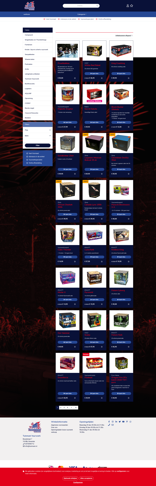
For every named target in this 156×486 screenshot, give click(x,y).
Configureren (78, 482)
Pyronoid (89, 292)
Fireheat (88, 377)
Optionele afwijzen (70, 478)
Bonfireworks (30, 84)
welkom (27, 14)
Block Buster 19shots (117, 108)
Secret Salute (91, 109)
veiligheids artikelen (32, 74)
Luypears (28, 89)
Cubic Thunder (64, 249)
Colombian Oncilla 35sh (119, 158)
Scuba (87, 335)
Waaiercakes (29, 59)
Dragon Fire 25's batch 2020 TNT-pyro (119, 380)
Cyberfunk (89, 249)
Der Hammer (64, 333)
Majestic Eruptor (65, 109)
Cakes (27, 30)
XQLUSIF (28, 93)
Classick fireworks (31, 113)
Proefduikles (63, 63)
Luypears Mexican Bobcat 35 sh (93, 158)
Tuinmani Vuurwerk (32, 79)
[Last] (76, 408)
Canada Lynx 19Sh (93, 204)
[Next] (71, 408)
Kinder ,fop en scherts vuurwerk (36, 49)
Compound (29, 35)
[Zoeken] (79, 6)
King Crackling (118, 63)
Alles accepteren (86, 478)
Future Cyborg (118, 290)
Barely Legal (29, 108)
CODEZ (27, 103)
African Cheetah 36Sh (65, 205)
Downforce (63, 377)
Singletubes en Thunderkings (35, 40)
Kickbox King (117, 249)
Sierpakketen (29, 54)
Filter (37, 145)
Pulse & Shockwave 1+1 (120, 205)
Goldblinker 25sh (66, 155)
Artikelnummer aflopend (123, 35)
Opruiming (29, 98)
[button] (38, 130)
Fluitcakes (28, 64)
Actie (27, 69)
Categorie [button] (81, 14)
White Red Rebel (92, 65)
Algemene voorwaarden (59, 425)
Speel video (94, 73)
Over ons (54, 427)
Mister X (62, 292)
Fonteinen (28, 45)
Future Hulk (116, 335)
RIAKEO (28, 118)
